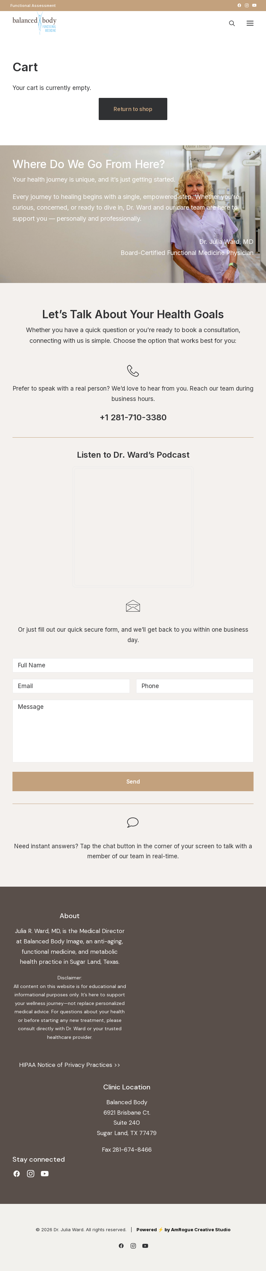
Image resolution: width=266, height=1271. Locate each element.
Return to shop (133, 109)
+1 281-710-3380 (133, 417)
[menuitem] (33, 5)
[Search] (229, 23)
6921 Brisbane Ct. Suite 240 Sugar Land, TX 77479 (127, 1123)
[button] (239, 5)
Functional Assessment (33, 5)
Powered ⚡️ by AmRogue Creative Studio (183, 1229)
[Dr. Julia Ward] (34, 23)
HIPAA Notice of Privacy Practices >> (69, 1065)
